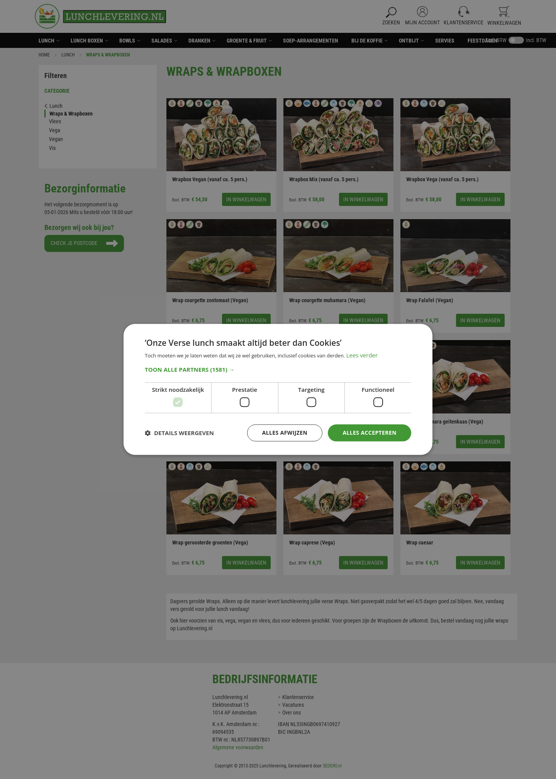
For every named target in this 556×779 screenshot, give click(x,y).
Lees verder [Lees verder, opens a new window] (362, 355)
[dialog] (278, 389)
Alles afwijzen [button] (285, 432)
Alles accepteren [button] (369, 432)
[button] (278, 369)
